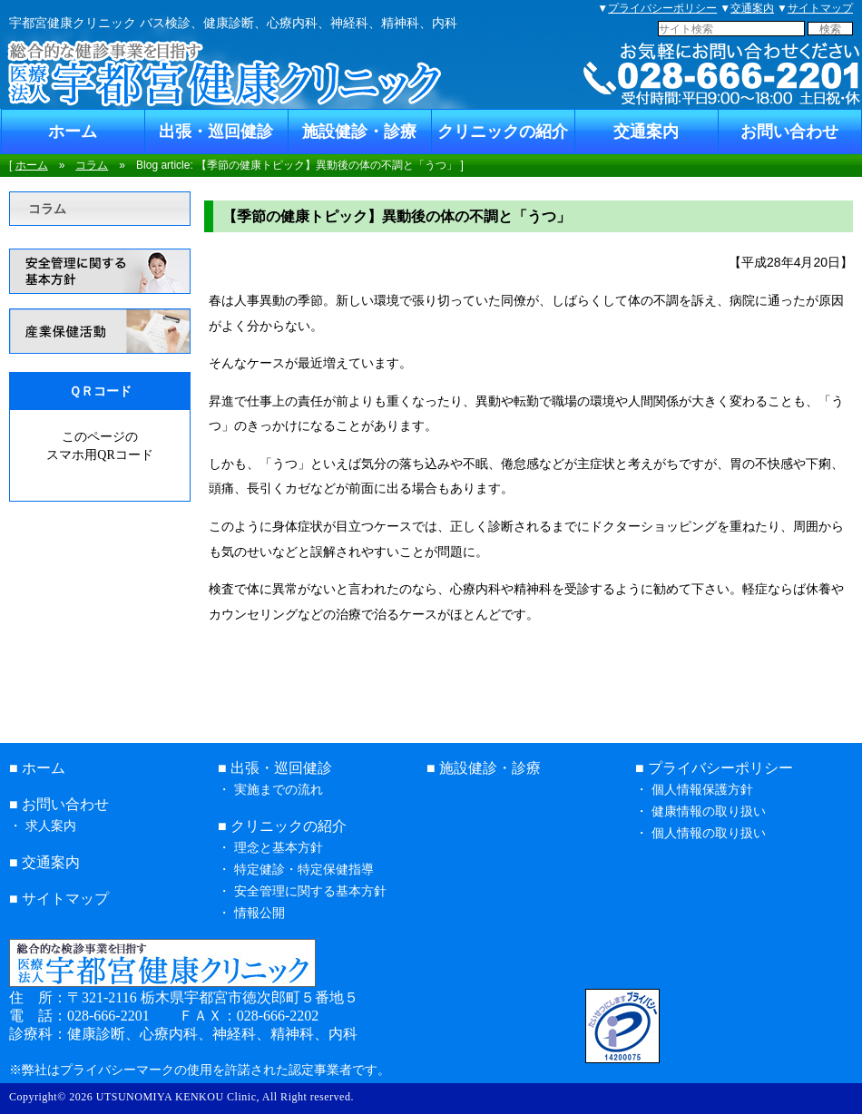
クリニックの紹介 (502, 131)
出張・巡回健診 (216, 131)
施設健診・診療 (359, 131)
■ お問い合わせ (59, 804)
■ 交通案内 (44, 862)
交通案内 (752, 8)
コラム (91, 165)
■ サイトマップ (59, 898)
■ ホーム (37, 768)
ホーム (72, 131)
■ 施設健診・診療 (483, 768)
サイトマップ (820, 8)
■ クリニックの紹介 (282, 826)
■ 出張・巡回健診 (275, 768)
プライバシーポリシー (662, 8)
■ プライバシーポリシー (714, 768)
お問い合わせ (789, 131)
